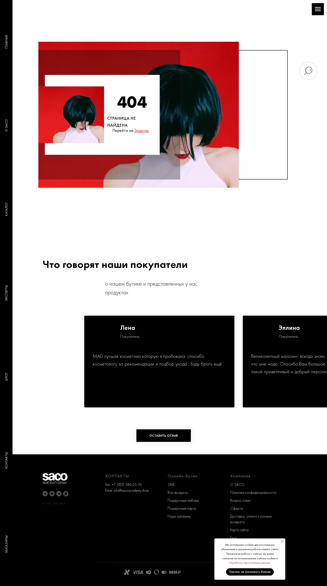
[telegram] (59, 493)
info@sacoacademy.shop (131, 490)
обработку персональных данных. (250, 563)
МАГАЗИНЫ (6, 544)
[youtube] (52, 493)
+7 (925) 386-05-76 (127, 484)
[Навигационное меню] (318, 9)
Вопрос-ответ (240, 500)
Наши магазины (179, 516)
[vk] (45, 493)
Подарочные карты (182, 508)
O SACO (6, 125)
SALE (171, 484)
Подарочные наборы (183, 500)
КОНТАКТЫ (6, 460)
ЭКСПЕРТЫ (6, 293)
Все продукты (178, 492)
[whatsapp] (65, 493)
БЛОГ (6, 377)
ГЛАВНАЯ (6, 42)
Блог (233, 537)
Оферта (236, 508)
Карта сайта (239, 529)
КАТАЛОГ (6, 209)
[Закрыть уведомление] (282, 541)
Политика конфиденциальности (253, 492)
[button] (163, 435)
